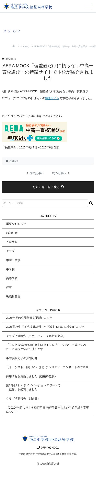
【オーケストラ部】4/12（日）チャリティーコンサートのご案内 (47, 367)
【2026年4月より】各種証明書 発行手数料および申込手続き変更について (47, 409)
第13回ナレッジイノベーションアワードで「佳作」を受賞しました (33, 387)
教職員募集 (13, 296)
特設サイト (52, 98)
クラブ (10, 251)
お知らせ (25, 46)
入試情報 (11, 242)
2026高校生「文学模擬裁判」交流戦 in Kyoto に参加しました (45, 326)
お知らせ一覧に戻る (48, 187)
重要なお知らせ (16, 223)
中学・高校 (13, 260)
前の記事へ (35, 173)
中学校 (10, 269)
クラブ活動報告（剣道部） (23, 398)
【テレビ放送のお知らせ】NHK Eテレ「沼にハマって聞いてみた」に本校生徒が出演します (46, 347)
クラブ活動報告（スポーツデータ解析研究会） (36, 336)
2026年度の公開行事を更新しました (29, 317)
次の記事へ (61, 173)
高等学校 (11, 278)
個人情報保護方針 (48, 463)
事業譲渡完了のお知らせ (21, 358)
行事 (9, 287)
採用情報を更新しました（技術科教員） (31, 376)
